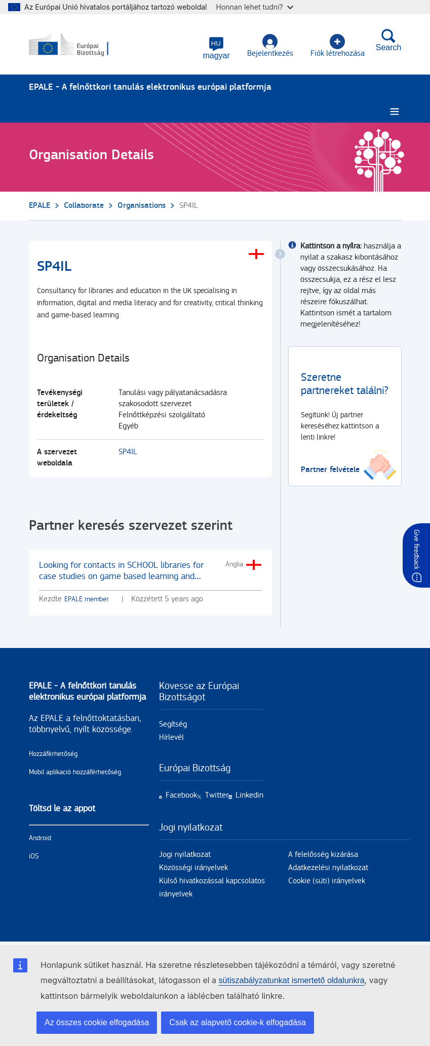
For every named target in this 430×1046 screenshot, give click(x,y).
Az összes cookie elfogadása (97, 1022)
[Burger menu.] (394, 111)
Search (389, 40)
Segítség (173, 724)
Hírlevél (171, 737)
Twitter (216, 795)
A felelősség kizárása (323, 854)
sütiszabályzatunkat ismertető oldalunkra (292, 980)
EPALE (39, 205)
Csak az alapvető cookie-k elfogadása (237, 1022)
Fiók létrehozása (337, 46)
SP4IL (128, 452)
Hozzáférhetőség (53, 754)
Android (40, 838)
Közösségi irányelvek (193, 868)
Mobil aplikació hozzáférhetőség (75, 772)
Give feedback (416, 549)
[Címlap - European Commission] (78, 44)
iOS (33, 856)
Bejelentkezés (270, 46)
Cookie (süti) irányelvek (326, 881)
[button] (216, 48)
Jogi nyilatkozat (185, 854)
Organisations (142, 205)
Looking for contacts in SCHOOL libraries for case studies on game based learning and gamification (121, 576)
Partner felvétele (330, 470)
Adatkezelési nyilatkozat (328, 868)
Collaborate (84, 205)
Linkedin (249, 795)
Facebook (181, 795)
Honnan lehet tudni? (254, 7)
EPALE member (86, 599)
